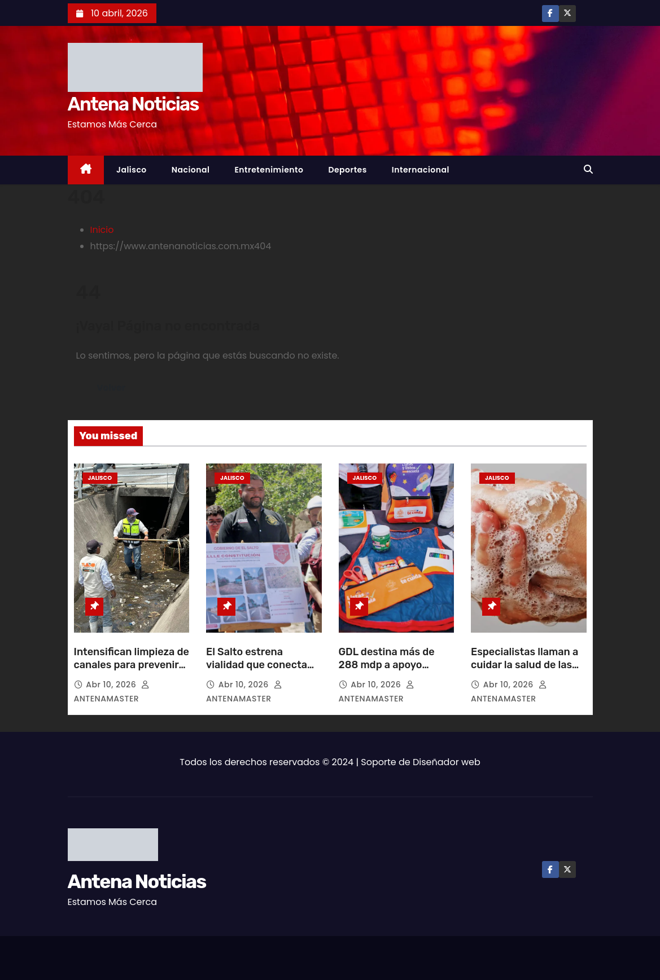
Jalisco (131, 169)
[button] (588, 169)
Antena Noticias (133, 104)
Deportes (347, 169)
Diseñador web (446, 762)
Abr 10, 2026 (112, 684)
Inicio (102, 229)
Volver (111, 388)
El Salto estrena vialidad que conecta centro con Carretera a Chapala (261, 672)
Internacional (420, 169)
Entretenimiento (268, 169)
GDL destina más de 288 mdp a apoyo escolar (387, 665)
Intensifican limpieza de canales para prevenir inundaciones (131, 665)
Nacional (191, 169)
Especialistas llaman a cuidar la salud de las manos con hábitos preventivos (524, 672)
